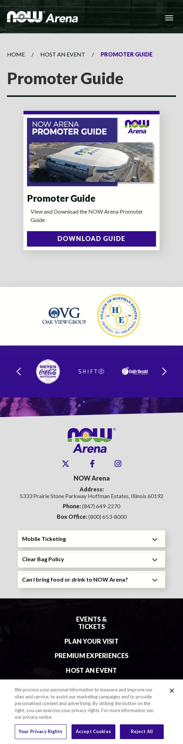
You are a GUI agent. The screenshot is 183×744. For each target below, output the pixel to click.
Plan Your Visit (91, 641)
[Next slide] (164, 372)
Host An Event (62, 54)
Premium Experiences (91, 655)
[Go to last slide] (18, 372)
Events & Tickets (91, 623)
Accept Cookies (93, 734)
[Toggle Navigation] (169, 18)
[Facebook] (92, 464)
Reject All (142, 734)
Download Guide (91, 238)
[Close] (171, 693)
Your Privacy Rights (40, 734)
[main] (91, 160)
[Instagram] (118, 464)
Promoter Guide (61, 198)
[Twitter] (65, 464)
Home (16, 54)
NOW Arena (42, 16)
